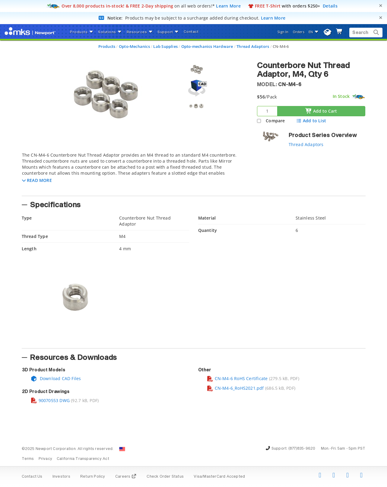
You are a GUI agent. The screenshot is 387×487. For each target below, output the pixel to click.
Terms (28, 459)
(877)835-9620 (302, 449)
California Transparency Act (83, 459)
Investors (61, 477)
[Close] (380, 5)
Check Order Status (165, 477)
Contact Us (32, 477)
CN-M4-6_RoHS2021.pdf (235, 388)
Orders (298, 32)
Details (330, 6)
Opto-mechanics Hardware (207, 46)
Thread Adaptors (252, 46)
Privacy (45, 459)
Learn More (228, 6)
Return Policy (92, 477)
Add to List (311, 120)
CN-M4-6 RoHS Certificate (237, 378)
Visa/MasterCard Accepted (219, 477)
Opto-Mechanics (134, 46)
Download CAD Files (55, 378)
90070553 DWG (50, 400)
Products (107, 46)
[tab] (135, 172)
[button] (37, 180)
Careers (126, 477)
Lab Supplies (165, 46)
